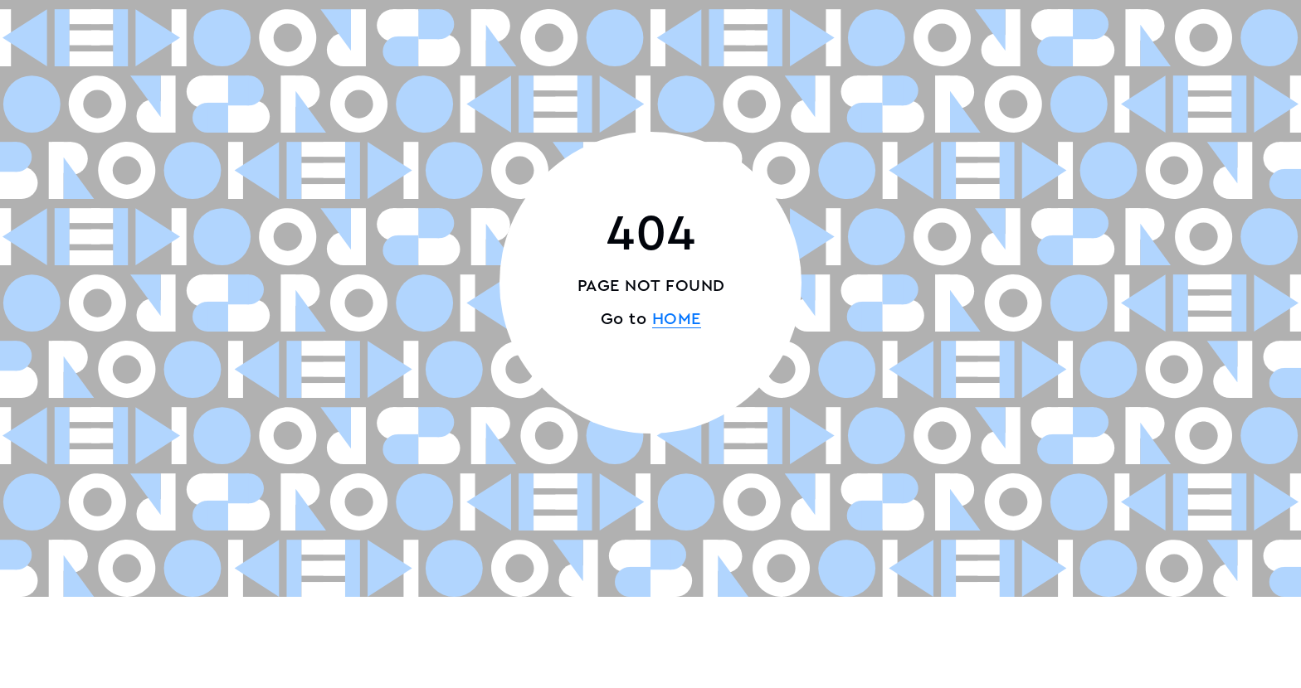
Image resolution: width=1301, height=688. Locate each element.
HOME (676, 319)
